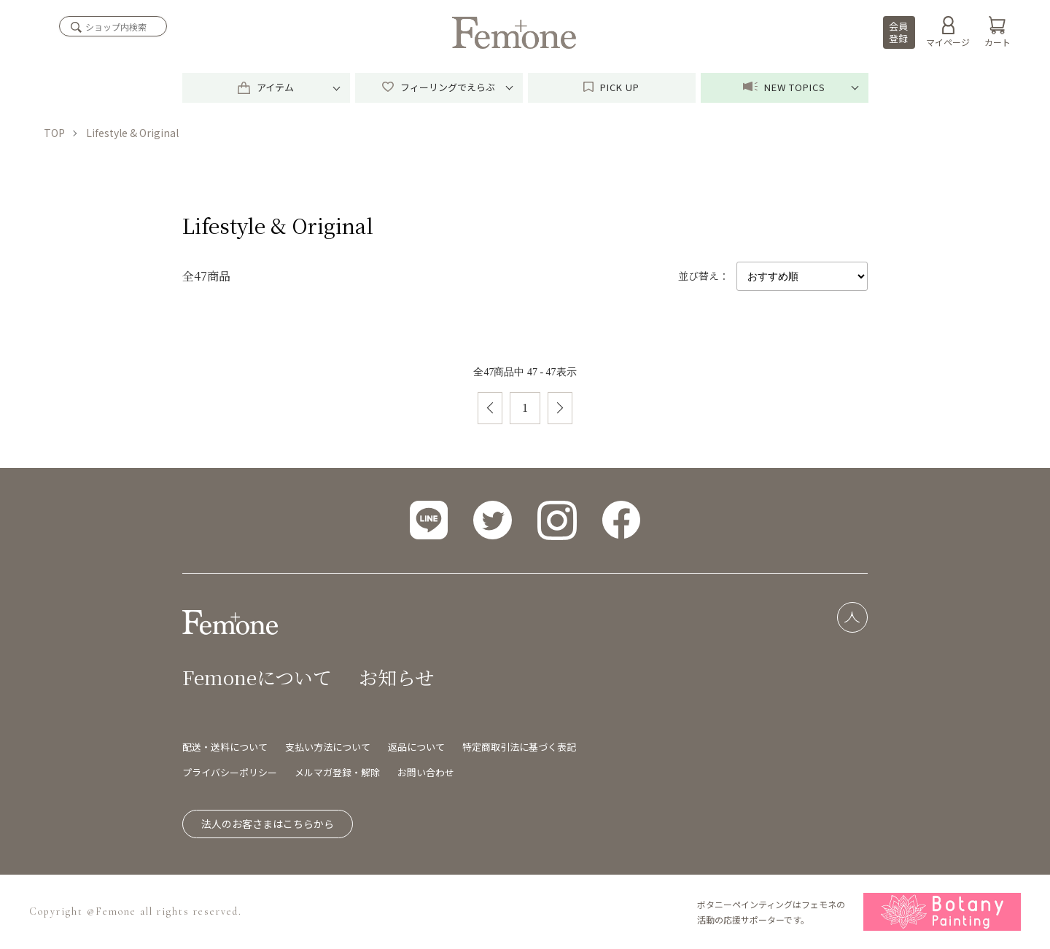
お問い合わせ (425, 772)
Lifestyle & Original (132, 132)
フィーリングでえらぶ (438, 87)
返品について (416, 747)
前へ (490, 408)
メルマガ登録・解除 (337, 772)
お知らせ (396, 676)
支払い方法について (327, 747)
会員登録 (898, 32)
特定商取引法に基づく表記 (519, 747)
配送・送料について (225, 747)
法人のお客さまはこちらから (267, 823)
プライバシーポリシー (229, 772)
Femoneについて (257, 676)
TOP (54, 132)
